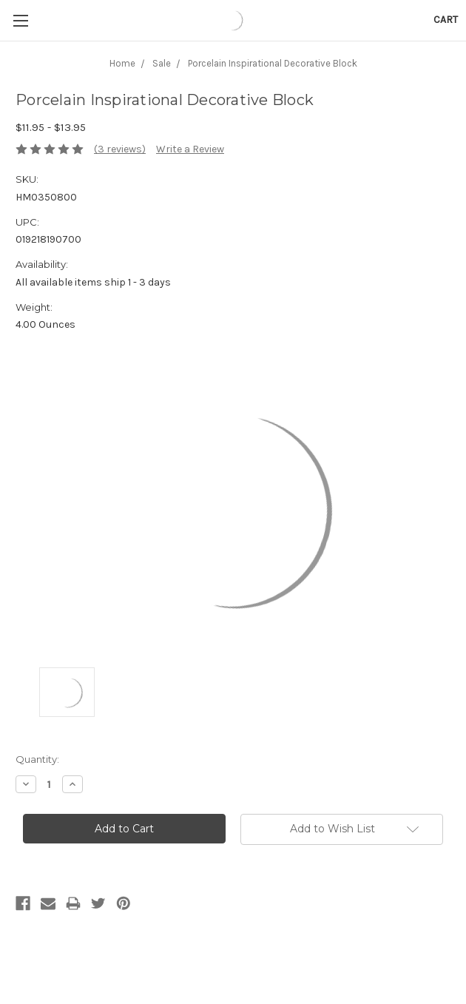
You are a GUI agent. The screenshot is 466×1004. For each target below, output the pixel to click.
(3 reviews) (120, 149)
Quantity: (37, 759)
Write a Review (190, 149)
